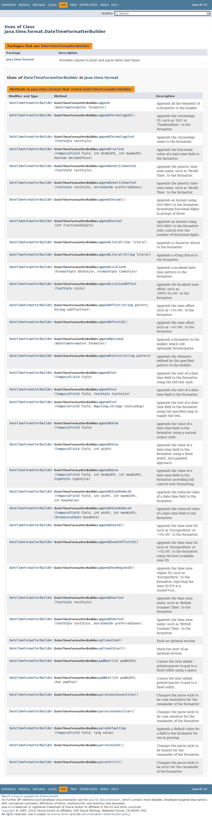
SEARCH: (107, 13)
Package (39, 5)
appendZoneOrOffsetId (117, 542)
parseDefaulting (112, 728)
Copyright (8, 810)
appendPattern (110, 356)
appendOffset (109, 305)
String (129, 254)
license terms (60, 814)
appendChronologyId (115, 115)
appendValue (108, 423)
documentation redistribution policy (105, 814)
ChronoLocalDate (67, 517)
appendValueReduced (115, 491)
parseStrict (108, 762)
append (104, 103)
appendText (108, 372)
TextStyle (64, 141)
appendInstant (110, 199)
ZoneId (106, 187)
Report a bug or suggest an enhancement (30, 796)
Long (104, 406)
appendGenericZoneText (117, 166)
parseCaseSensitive (115, 711)
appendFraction (111, 149)
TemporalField (67, 153)
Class (52, 5)
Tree (73, 5)
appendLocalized (112, 267)
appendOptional (111, 339)
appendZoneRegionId (115, 567)
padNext (105, 661)
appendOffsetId (111, 322)
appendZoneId (109, 525)
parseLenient (109, 745)
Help (114, 5)
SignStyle (62, 479)
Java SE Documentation (105, 799)
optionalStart (110, 648)
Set (96, 187)
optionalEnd (108, 640)
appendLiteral (110, 242)
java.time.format (20, 59)
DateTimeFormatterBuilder (65, 46)
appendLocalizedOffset (117, 284)
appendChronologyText (117, 136)
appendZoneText (111, 597)
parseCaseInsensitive (117, 694)
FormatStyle (66, 271)
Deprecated (88, 5)
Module (24, 5)
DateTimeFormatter (71, 107)
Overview (8, 5)
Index (104, 5)
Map (96, 406)
